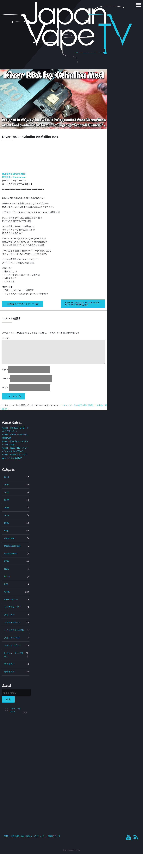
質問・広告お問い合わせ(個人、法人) (21, 836)
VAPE (7, 592)
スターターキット (12, 622)
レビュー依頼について (50, 836)
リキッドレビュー (12, 645)
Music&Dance (10, 553)
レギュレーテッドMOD (13, 654)
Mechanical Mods (12, 546)
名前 (5, 369)
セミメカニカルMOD (14, 630)
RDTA (7, 576)
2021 (6, 492)
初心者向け (9, 664)
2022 (6, 500)
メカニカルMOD (12, 637)
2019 (6, 477)
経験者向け (9, 671)
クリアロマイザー (12, 607)
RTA (6, 584)
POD (6, 561)
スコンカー (9, 615)
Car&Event (9, 538)
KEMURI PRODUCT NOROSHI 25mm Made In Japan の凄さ (82, 303)
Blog (6, 530)
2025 (6, 523)
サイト (5, 387)
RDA (6, 569)
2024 (6, 515)
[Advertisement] (15, 761)
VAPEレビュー (11, 599)
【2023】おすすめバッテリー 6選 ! (22, 304)
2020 (6, 484)
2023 (6, 507)
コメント (6, 338)
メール (6, 378)
